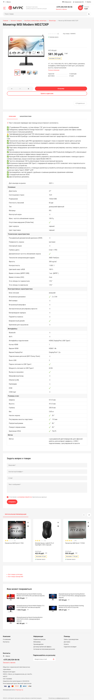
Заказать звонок (61, 9)
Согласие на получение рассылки (44, 647)
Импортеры (37, 640)
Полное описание (53, 70)
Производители (38, 642)
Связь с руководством (71, 637)
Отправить (12, 502)
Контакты (6, 640)
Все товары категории (15, 572)
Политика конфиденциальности (58, 696)
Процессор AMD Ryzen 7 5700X (75, 543)
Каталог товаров (16, 20)
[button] (89, 515)
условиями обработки (25, 497)
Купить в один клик (47, 93)
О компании (7, 637)
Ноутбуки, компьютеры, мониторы (35, 20)
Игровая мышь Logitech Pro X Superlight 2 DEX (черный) (44, 544)
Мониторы (52, 20)
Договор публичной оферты (42, 645)
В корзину (61, 88)
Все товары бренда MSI (15, 575)
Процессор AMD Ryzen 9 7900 (14, 543)
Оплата (66, 642)
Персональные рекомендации (15, 514)
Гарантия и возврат (70, 645)
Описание (12, 116)
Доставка (67, 640)
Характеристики (25, 116)
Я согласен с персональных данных (28, 497)
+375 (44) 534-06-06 (64, 7)
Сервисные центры (39, 637)
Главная (5, 20)
